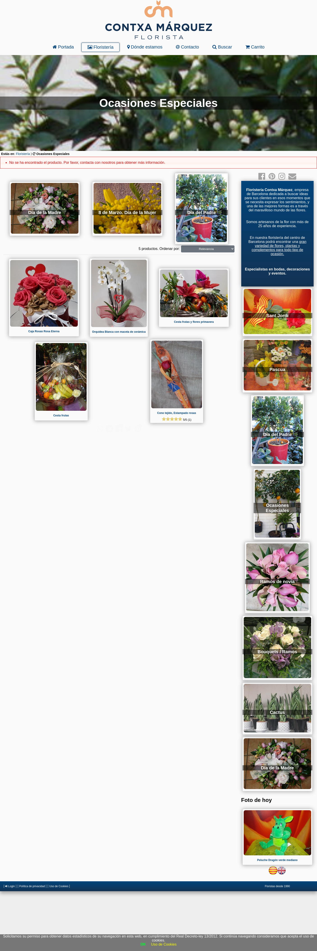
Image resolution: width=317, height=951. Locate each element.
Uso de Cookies (58, 886)
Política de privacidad (32, 886)
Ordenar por (169, 249)
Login (10, 886)
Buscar (222, 46)
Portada (63, 46)
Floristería (100, 47)
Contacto (187, 46)
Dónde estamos (145, 46)
